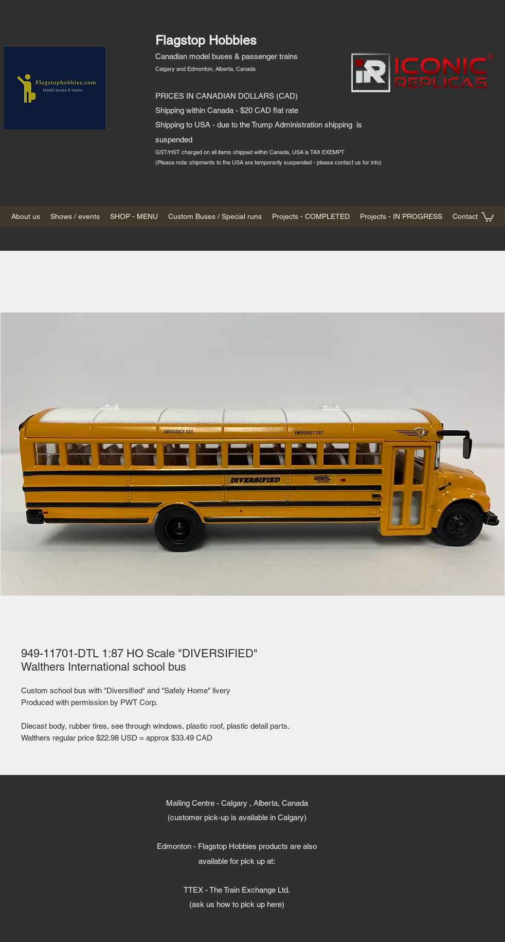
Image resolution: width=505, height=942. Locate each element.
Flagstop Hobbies (206, 40)
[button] (487, 216)
